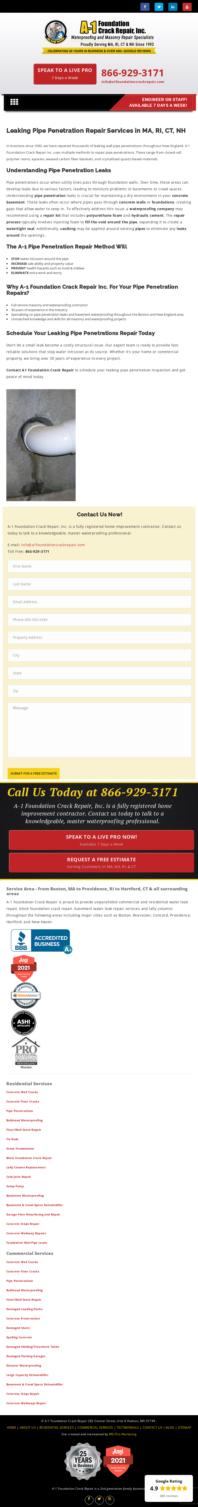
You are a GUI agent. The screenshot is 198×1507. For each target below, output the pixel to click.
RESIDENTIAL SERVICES (56, 1427)
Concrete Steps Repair (22, 1224)
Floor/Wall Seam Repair (23, 1130)
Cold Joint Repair (18, 1177)
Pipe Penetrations (19, 1111)
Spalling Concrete (19, 1337)
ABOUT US (28, 1427)
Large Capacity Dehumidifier (27, 1375)
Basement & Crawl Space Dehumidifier (34, 1205)
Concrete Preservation (23, 1318)
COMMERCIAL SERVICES (95, 1427)
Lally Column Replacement (26, 1167)
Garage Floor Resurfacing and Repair (33, 1214)
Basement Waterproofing (25, 1195)
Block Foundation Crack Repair (29, 1158)
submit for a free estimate (33, 773)
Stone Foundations (20, 1148)
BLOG (170, 1427)
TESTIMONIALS (128, 1427)
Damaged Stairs (18, 1328)
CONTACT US (152, 1427)
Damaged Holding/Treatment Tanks (32, 1347)
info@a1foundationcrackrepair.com (133, 81)
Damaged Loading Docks (24, 1309)
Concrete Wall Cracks (22, 1092)
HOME (11, 1427)
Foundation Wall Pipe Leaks (26, 1242)
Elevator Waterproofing (23, 1365)
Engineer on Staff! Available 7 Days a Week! (158, 102)
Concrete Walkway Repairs (26, 1233)
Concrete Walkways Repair (26, 1403)
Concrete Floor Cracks (22, 1101)
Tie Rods (12, 1139)
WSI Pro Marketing (123, 1434)
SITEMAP (184, 1427)
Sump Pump (15, 1186)
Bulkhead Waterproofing (24, 1120)
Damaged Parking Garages (25, 1356)
